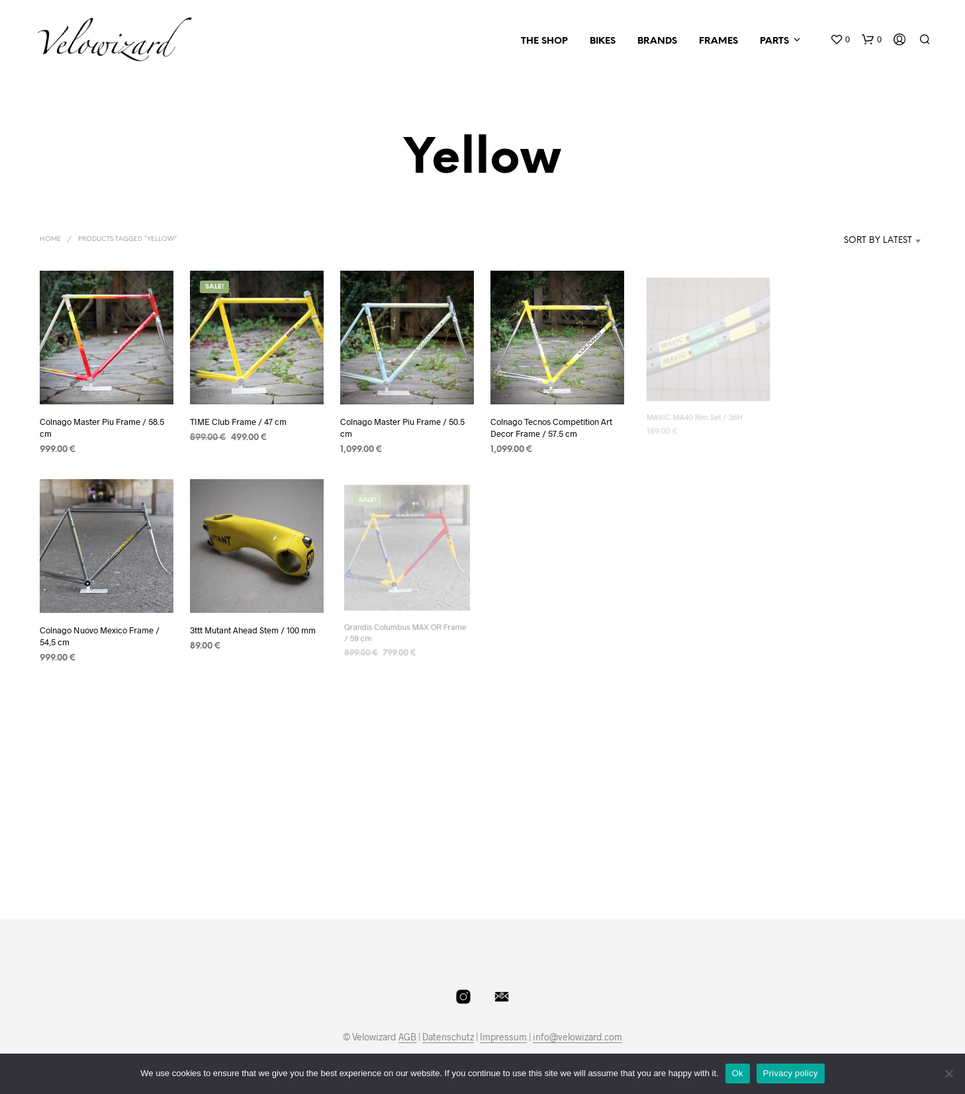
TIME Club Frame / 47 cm (238, 421)
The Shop (544, 41)
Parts (774, 41)
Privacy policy (790, 1073)
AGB (407, 1037)
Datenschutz (448, 1037)
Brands (657, 41)
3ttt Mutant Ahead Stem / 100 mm (253, 627)
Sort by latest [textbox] (878, 240)
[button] (840, 39)
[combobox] (858, 241)
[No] (948, 1073)
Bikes (603, 41)
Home (50, 239)
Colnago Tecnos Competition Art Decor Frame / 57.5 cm (552, 422)
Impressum (503, 1037)
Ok (737, 1073)
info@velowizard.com (577, 1037)
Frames (718, 41)
